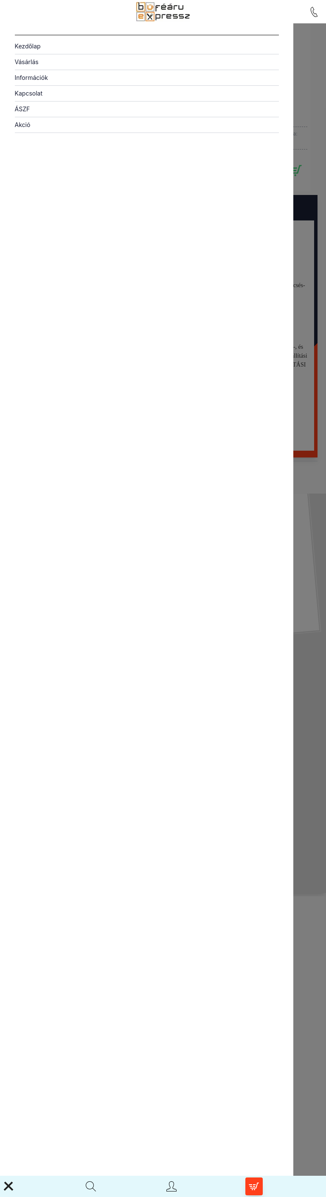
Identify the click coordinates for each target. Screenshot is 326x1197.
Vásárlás (27, 61)
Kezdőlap (28, 46)
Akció (23, 124)
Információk (31, 77)
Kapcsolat (28, 93)
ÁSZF (22, 109)
